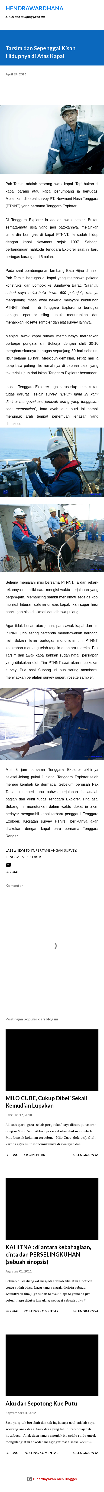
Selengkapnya (85, 1155)
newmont (25, 850)
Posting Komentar (41, 1311)
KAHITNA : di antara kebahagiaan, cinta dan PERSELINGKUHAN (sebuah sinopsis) (48, 1254)
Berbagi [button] (13, 872)
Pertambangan (49, 850)
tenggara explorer (23, 857)
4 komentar (34, 1155)
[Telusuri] (84, 8)
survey (70, 850)
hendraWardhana (34, 8)
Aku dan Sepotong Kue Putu (41, 1403)
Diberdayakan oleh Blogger (52, 1479)
